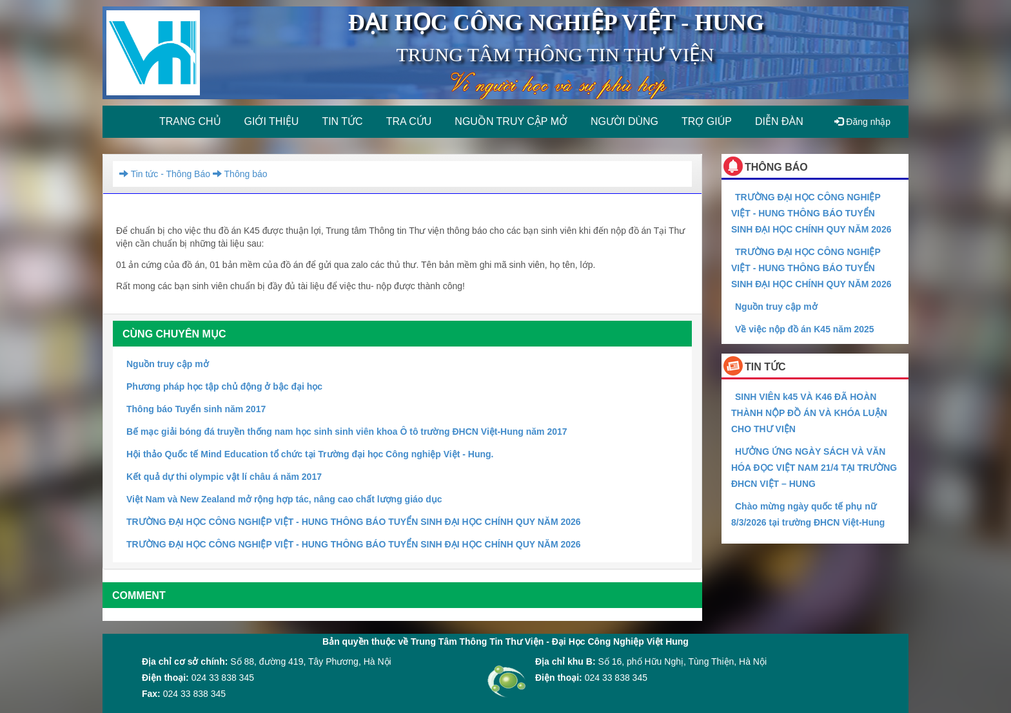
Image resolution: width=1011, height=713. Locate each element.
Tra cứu (409, 121)
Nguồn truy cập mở (511, 121)
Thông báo (238, 174)
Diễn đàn (779, 121)
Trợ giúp (707, 121)
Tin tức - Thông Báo (164, 174)
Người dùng (624, 121)
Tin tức (342, 121)
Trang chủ (190, 121)
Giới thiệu (271, 121)
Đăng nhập (862, 122)
